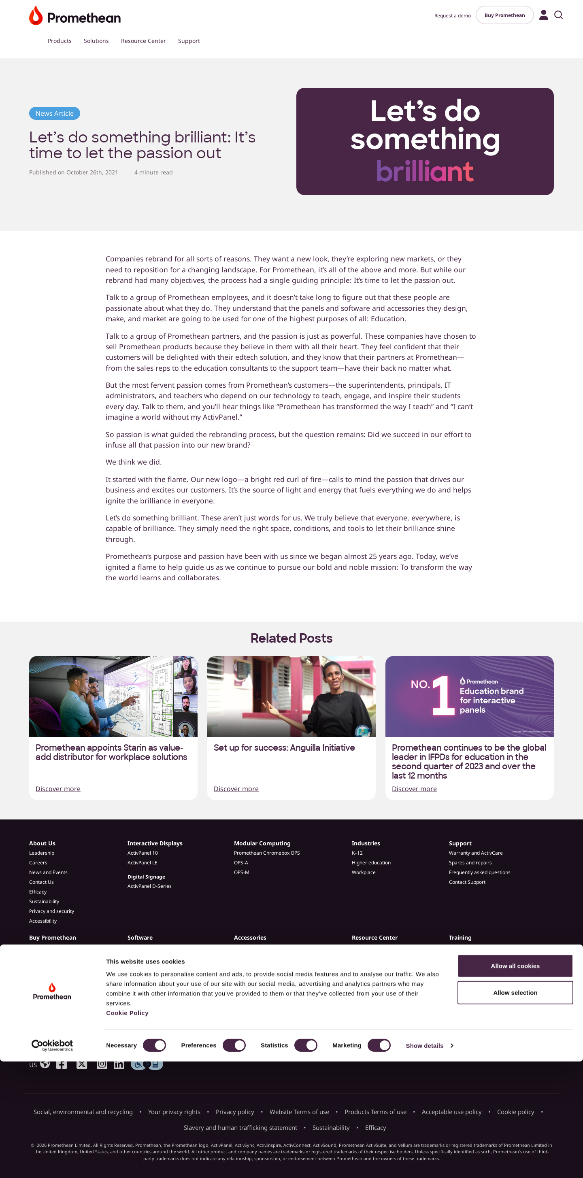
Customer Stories (371, 956)
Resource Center (143, 41)
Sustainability (44, 901)
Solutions (96, 41)
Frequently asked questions (480, 872)
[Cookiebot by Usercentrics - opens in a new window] (52, 1162)
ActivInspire (141, 966)
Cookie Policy (127, 1129)
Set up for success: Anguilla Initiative (284, 748)
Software (140, 937)
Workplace (364, 872)
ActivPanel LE (142, 862)
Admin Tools (141, 976)
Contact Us (41, 882)
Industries (366, 843)
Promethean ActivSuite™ (155, 947)
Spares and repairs (470, 862)
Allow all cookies (515, 1082)
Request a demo (452, 15)
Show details (425, 1162)
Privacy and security (51, 911)
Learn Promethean (470, 956)
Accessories (250, 937)
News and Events (48, 872)
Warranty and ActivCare (476, 852)
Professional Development (479, 947)
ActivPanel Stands (254, 956)
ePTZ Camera (249, 947)
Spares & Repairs (253, 966)
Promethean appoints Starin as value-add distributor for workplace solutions (111, 752)
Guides (360, 976)
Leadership (41, 852)
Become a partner (49, 976)
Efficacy (38, 891)
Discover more (58, 788)
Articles (360, 947)
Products (60, 41)
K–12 (357, 852)
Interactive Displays (155, 843)
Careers (38, 862)
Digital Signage (146, 876)
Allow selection (515, 1109)
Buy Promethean (505, 15)
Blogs (358, 966)
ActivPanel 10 (143, 852)
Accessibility (43, 920)
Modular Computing (262, 843)
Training (460, 937)
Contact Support (467, 882)
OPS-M (241, 872)
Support (189, 41)
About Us (42, 843)
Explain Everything (148, 956)
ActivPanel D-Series (150, 886)
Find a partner (45, 966)
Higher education (371, 862)
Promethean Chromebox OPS (267, 852)
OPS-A (241, 862)
